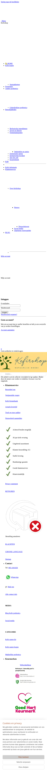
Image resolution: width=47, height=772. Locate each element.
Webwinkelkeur (25, 665)
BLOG (25, 241)
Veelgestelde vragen (12, 395)
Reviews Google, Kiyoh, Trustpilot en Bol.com (21, 755)
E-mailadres (5, 303)
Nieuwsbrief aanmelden (13, 418)
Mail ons (11, 587)
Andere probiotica (25, 97)
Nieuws (30, 216)
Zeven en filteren (16, 131)
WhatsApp (14, 577)
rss (27, 770)
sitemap (22, 770)
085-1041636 (13, 568)
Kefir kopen (25, 74)
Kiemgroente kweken (17, 156)
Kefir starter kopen (12, 647)
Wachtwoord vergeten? (9, 314)
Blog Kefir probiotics (12, 613)
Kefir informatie (11, 167)
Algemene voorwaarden (22, 230)
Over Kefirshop (28, 197)
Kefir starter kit (10, 639)
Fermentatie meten (16, 154)
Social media (18, 228)
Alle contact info (11, 594)
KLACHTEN (10, 544)
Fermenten (9, 86)
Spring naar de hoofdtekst (10, 2)
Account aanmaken (7, 330)
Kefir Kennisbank (11, 401)
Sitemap (8, 559)
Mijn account (23, 264)
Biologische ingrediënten (18, 129)
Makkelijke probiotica (13, 654)
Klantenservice (25, 177)
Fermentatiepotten (28, 141)
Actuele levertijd (11, 407)
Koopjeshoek (14, 160)
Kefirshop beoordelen (13, 762)
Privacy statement (11, 484)
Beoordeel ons (10, 389)
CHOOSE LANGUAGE (14, 552)
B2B (6, 162)
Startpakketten (15, 84)
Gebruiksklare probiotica (18, 108)
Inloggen (4, 312)
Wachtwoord (5, 308)
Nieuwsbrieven (23, 226)
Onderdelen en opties (21, 152)
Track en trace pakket (12, 413)
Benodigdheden (25, 118)
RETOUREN (10, 491)
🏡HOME (9, 63)
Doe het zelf (14, 158)
